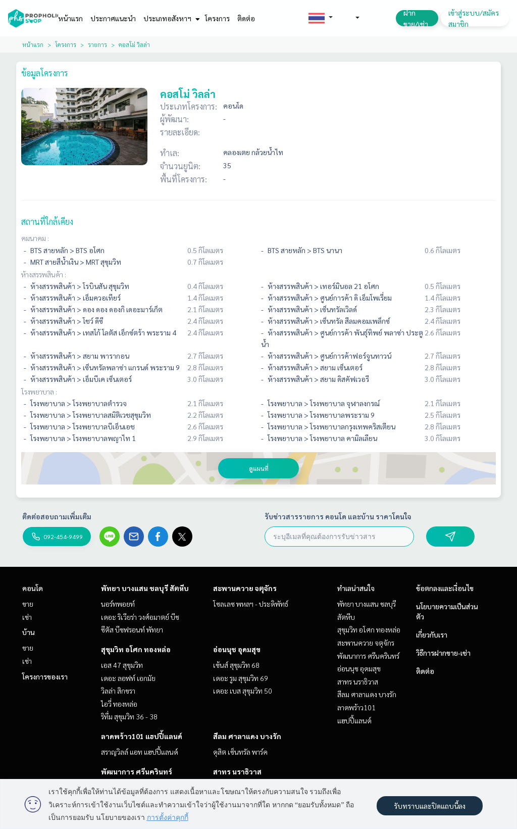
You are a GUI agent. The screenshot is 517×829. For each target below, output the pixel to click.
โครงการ (217, 18)
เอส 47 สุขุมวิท (122, 664)
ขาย (27, 603)
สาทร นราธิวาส (237, 771)
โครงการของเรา (45, 676)
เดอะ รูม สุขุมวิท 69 (240, 677)
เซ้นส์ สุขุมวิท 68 (236, 664)
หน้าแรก (70, 18)
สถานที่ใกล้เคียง (47, 221)
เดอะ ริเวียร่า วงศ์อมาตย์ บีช (140, 616)
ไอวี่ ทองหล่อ (119, 703)
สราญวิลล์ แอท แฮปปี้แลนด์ (139, 751)
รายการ (97, 44)
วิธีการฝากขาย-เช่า (443, 652)
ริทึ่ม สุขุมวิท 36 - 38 (129, 716)
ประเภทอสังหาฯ (170, 18)
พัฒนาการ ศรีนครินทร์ (136, 771)
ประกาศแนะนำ (113, 18)
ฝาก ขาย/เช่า (415, 18)
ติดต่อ (246, 18)
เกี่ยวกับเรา (431, 634)
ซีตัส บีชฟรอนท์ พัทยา (132, 629)
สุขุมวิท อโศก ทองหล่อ (136, 649)
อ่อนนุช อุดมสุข (237, 649)
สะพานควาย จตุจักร (245, 588)
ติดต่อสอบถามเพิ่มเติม (56, 516)
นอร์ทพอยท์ (118, 603)
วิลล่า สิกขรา (118, 690)
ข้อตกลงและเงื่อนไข (445, 588)
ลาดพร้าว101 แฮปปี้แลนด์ (141, 736)
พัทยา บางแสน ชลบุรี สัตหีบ (145, 588)
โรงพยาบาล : (39, 391)
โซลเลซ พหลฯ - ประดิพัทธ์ (250, 603)
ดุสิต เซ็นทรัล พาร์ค (240, 751)
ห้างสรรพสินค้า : (43, 274)
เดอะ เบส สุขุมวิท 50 (242, 690)
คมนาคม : (35, 237)
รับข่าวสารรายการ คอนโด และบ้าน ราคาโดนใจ (338, 516)
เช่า (27, 616)
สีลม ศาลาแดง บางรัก (247, 736)
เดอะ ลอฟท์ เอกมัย (128, 677)
